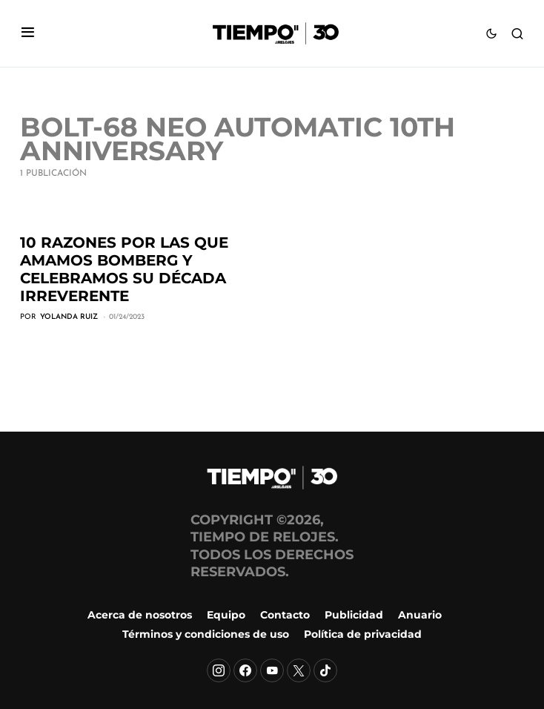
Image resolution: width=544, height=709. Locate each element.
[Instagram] (218, 670)
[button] (28, 34)
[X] (299, 670)
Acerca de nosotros (139, 614)
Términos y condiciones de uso (205, 634)
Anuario (420, 614)
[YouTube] (272, 670)
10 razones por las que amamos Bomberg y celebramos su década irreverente (124, 269)
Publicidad (354, 614)
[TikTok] (325, 670)
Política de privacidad (363, 634)
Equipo (226, 614)
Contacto (285, 614)
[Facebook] (245, 670)
